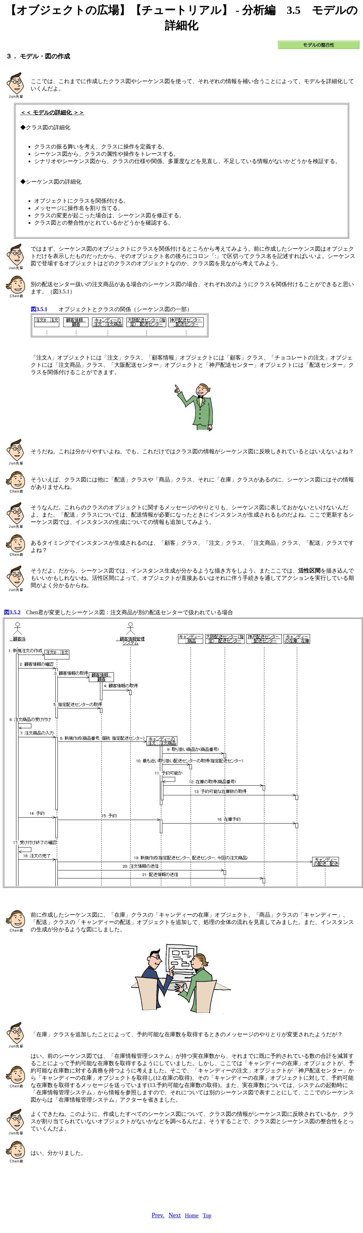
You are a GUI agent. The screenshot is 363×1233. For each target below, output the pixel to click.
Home (192, 1215)
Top (207, 1215)
